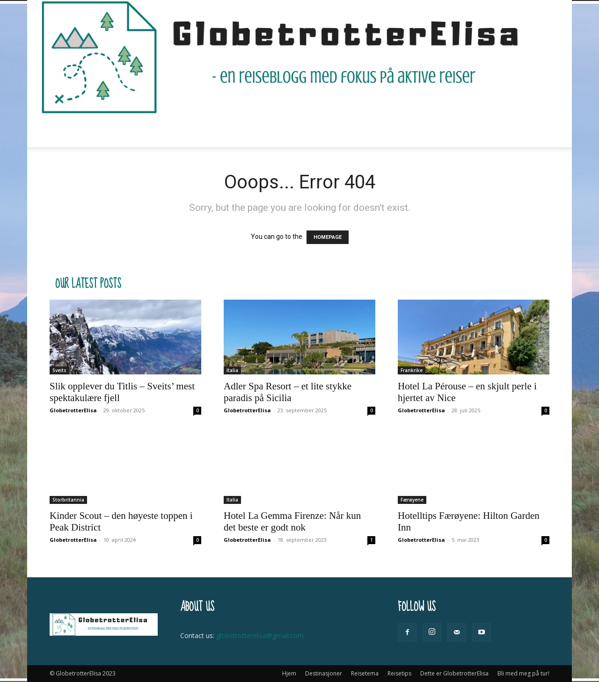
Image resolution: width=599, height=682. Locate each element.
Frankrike (412, 370)
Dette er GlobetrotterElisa (363, 130)
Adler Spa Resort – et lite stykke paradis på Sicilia (287, 391)
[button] (538, 131)
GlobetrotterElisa (73, 410)
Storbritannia (68, 499)
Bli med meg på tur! (455, 130)
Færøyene (412, 499)
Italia (232, 370)
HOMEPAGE (328, 237)
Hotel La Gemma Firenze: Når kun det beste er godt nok (292, 521)
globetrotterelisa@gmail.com (260, 635)
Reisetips (284, 130)
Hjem (119, 130)
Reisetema (230, 130)
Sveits (59, 370)
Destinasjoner (168, 130)
